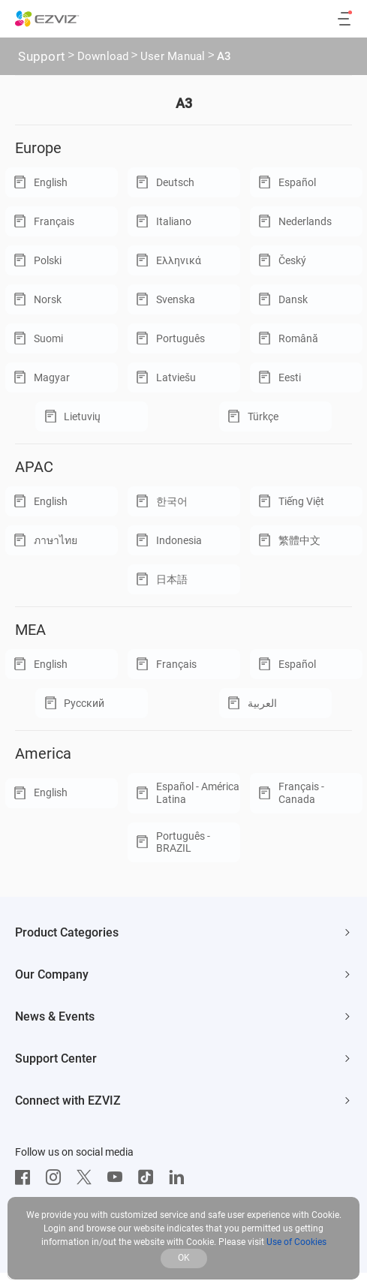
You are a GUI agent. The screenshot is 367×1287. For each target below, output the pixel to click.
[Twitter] (88, 1177)
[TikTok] (149, 1177)
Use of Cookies (296, 1242)
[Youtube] (118, 1177)
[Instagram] (57, 1177)
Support (41, 56)
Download (103, 58)
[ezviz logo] (47, 19)
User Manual (173, 58)
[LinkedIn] (180, 1177)
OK (184, 1257)
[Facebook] (26, 1177)
